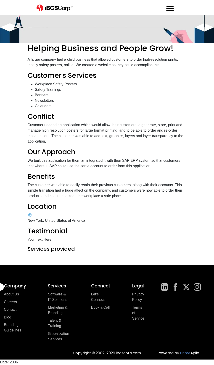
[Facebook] (175, 287)
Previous (24, 262)
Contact (10, 309)
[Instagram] (197, 287)
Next (190, 262)
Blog (7, 317)
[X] (186, 287)
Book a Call (100, 307)
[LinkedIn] (164, 287)
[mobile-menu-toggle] (170, 7)
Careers (10, 302)
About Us (11, 294)
